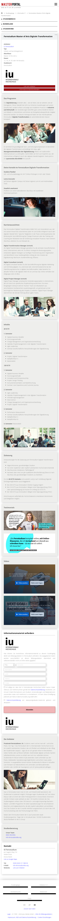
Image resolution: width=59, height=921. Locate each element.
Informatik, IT (21, 13)
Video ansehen (23, 583)
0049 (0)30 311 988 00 (20, 863)
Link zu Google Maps (10, 859)
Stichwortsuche (16, 892)
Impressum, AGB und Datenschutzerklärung (22, 917)
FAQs (29, 898)
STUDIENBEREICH (9, 19)
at (30, 905)
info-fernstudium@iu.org (13, 837)
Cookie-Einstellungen (44, 917)
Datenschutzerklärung (38, 690)
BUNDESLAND (8, 24)
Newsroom (43, 892)
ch (24, 905)
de (35, 905)
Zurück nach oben (29, 909)
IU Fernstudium (9, 46)
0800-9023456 (10, 835)
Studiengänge (10, 13)
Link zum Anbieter (29, 86)
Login (9, 914)
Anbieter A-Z (43, 885)
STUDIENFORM (8, 29)
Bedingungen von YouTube (41, 576)
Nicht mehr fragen (37, 583)
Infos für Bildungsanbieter (43, 914)
